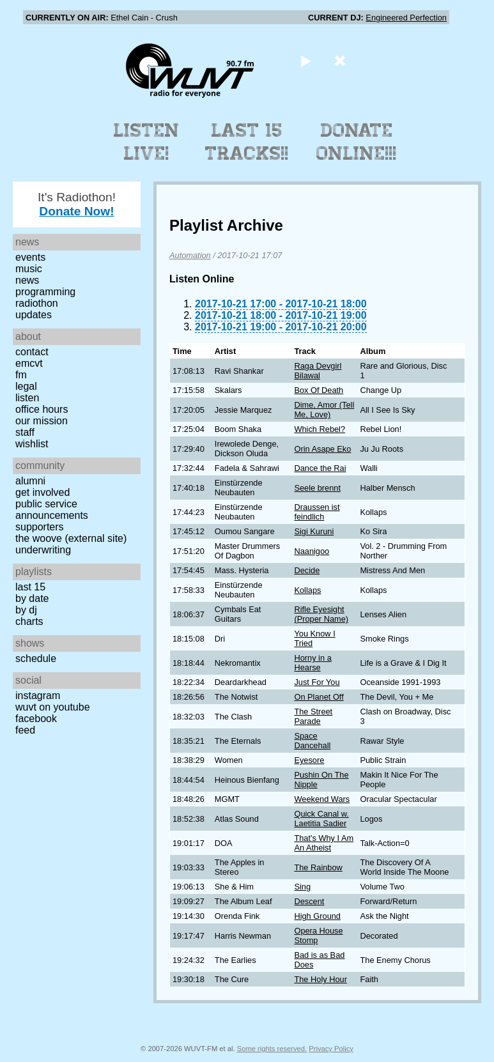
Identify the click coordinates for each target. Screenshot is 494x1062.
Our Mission (41, 420)
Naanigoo (311, 551)
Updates (33, 314)
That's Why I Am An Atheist (323, 842)
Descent (309, 901)
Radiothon (36, 303)
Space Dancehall (312, 740)
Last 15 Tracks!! (247, 142)
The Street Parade (313, 716)
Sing (302, 886)
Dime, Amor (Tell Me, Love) (324, 409)
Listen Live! (147, 142)
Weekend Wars (322, 799)
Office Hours (41, 409)
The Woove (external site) (71, 538)
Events (30, 257)
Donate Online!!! (356, 142)
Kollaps (307, 590)
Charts (29, 621)
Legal (26, 386)
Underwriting (43, 549)
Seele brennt (317, 488)
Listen (27, 397)
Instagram (37, 695)
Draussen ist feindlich (316, 511)
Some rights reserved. (272, 1048)
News (27, 280)
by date (32, 598)
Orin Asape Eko (322, 449)
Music (28, 268)
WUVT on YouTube (52, 707)
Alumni (30, 480)
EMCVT (29, 363)
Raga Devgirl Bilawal (317, 370)
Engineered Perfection (406, 17)
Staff (25, 432)
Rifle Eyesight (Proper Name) (321, 614)
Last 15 (30, 586)
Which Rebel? (319, 429)
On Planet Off (318, 697)
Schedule (35, 658)
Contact (32, 351)
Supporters (39, 526)
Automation (190, 255)
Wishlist (32, 443)
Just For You (316, 682)
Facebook (36, 718)
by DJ (26, 609)
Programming (45, 291)
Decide (307, 570)
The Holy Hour (320, 979)
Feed (25, 730)
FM (21, 374)
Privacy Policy (331, 1048)
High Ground (317, 916)
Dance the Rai (320, 468)
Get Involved (42, 492)
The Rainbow (318, 867)
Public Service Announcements (51, 509)
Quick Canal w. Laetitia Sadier (321, 818)
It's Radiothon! (77, 204)
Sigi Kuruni (314, 531)
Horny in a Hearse (312, 662)
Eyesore (309, 760)
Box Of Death (318, 390)
